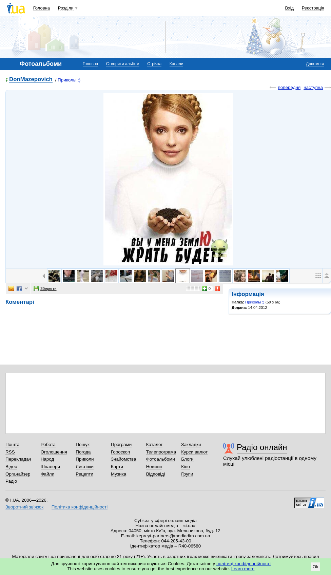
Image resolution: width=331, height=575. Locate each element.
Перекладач (18, 459)
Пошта (12, 444)
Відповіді (155, 474)
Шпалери (50, 466)
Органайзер (17, 474)
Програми (121, 444)
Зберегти (45, 288)
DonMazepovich (31, 79)
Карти (117, 466)
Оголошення (54, 452)
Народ (47, 459)
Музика (118, 474)
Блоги (187, 459)
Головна (41, 8)
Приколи (85, 459)
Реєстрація (313, 8)
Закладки (191, 444)
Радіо (11, 481)
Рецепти (84, 474)
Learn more (243, 568)
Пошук (83, 444)
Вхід (289, 8)
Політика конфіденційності (80, 506)
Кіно (185, 466)
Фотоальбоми (160, 459)
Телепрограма (161, 452)
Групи (187, 474)
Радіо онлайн (262, 447)
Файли (48, 474)
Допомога (315, 63)
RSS (10, 452)
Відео (11, 466)
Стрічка (154, 63)
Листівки (85, 466)
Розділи (66, 8)
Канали (176, 63)
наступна (313, 87)
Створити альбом (122, 63)
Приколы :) (69, 79)
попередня (289, 87)
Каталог (154, 444)
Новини (154, 466)
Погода (83, 452)
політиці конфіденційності (243, 563)
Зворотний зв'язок (24, 506)
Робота (48, 444)
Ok (315, 566)
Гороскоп (120, 452)
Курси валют (194, 452)
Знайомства (123, 459)
